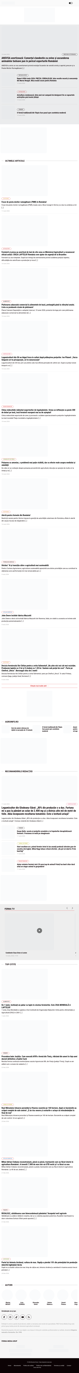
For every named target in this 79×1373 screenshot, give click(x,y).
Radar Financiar (7, 406)
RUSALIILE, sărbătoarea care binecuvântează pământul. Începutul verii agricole (34, 1213)
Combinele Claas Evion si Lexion (16, 953)
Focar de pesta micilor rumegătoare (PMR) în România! (24, 202)
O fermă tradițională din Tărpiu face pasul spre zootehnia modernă (41, 113)
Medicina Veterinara (70, 54)
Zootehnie (6, 198)
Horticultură (6, 354)
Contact (69, 1365)
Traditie (5, 1210)
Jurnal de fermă (23, 843)
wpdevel (43, 1367)
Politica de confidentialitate (43, 1365)
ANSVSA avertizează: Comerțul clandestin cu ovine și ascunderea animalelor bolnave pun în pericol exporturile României (35, 60)
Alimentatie (6, 301)
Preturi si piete (23, 75)
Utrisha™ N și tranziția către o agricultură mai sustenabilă (25, 565)
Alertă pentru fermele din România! (16, 515)
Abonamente (17, 1365)
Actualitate (22, 91)
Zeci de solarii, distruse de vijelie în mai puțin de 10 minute (21, 729)
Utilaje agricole (7, 612)
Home (9, 1365)
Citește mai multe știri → (39, 686)
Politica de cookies (28, 1365)
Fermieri (21, 109)
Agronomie (6, 1259)
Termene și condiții (59, 1365)
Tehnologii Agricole (8, 562)
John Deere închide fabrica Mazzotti (16, 615)
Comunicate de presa (9, 459)
